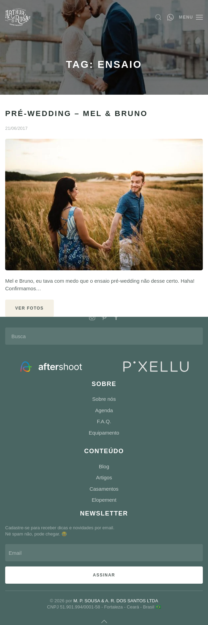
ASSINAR (103, 575)
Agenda (104, 410)
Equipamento (104, 433)
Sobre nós (104, 399)
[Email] (103, 552)
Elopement (104, 500)
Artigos (104, 477)
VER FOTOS (29, 308)
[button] (158, 17)
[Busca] (104, 336)
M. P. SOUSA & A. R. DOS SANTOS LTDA (114, 600)
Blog (104, 466)
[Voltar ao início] (17, 17)
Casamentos (103, 489)
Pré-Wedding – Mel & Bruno (76, 113)
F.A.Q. (104, 421)
